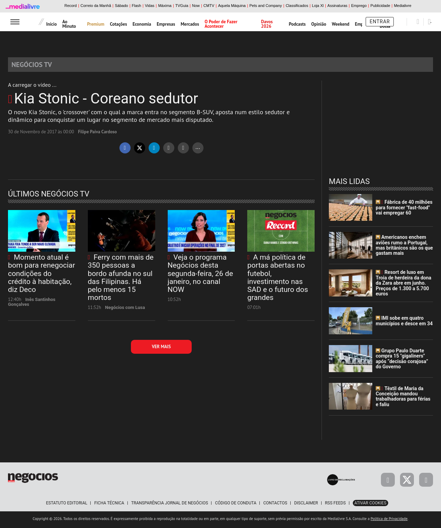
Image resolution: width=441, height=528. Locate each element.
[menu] (14, 21)
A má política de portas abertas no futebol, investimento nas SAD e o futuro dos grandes (277, 279)
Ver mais (161, 349)
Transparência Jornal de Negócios (169, 505)
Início (51, 24)
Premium (96, 24)
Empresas (166, 24)
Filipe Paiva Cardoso (97, 134)
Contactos (275, 505)
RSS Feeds (335, 505)
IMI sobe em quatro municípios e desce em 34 (404, 323)
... (197, 148)
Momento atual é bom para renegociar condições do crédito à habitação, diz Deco (41, 275)
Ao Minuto (69, 23)
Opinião (318, 24)
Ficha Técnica (109, 505)
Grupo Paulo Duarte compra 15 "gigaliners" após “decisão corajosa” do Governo (402, 360)
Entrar (379, 21)
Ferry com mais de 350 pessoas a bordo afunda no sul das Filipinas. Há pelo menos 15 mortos (120, 279)
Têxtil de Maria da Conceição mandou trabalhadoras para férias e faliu (403, 398)
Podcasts (297, 24)
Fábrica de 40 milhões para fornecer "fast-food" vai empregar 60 (404, 209)
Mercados (190, 24)
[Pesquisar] (418, 21)
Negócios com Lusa (125, 309)
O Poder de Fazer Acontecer (221, 23)
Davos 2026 (267, 23)
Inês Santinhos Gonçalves (32, 304)
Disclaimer (306, 505)
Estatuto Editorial (66, 505)
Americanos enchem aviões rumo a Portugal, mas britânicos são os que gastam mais (404, 247)
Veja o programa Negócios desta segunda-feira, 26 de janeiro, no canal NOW (200, 275)
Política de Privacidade (389, 520)
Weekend (341, 24)
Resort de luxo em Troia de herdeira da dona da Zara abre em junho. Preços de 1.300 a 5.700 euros (403, 285)
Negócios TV (35, 65)
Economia (142, 24)
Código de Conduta (235, 505)
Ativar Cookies (370, 505)
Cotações (118, 24)
